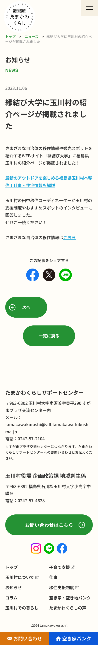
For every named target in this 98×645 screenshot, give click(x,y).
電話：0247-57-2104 (25, 439)
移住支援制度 (61, 587)
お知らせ (13, 587)
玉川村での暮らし (21, 608)
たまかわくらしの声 (67, 608)
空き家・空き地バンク (70, 598)
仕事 (53, 577)
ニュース (31, 36)
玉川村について (19, 577)
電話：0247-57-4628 (25, 500)
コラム (11, 598)
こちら (69, 237)
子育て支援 (59, 567)
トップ (10, 36)
